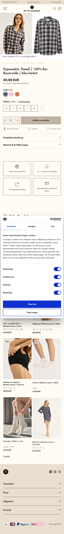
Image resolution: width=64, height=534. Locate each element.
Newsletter (32, 483)
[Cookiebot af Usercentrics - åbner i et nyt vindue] (50, 219)
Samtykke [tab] (11, 226)
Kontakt (32, 510)
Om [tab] (52, 226)
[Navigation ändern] (7, 8)
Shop (32, 492)
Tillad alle (32, 304)
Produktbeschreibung (32, 145)
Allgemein (32, 501)
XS (6, 108)
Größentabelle (24, 101)
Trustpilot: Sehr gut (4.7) (35, 2)
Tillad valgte (32, 312)
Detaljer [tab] (32, 226)
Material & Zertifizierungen (32, 154)
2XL (41, 108)
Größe (9, 101)
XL (34, 108)
